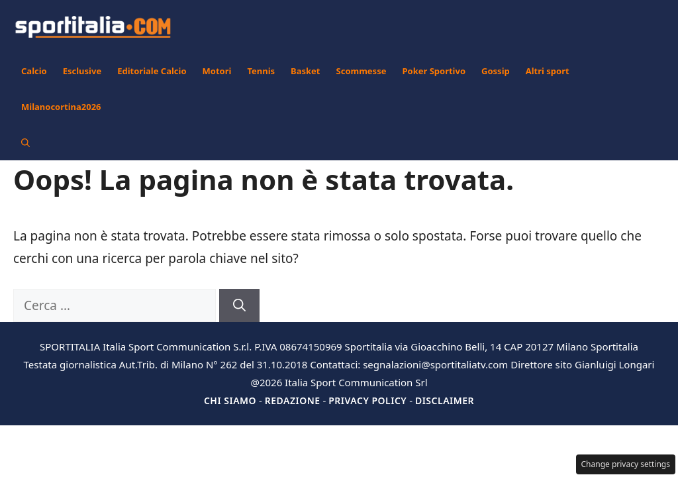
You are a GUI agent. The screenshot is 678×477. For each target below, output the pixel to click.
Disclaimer (444, 400)
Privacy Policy (367, 400)
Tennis (261, 71)
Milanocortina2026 (61, 107)
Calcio (34, 71)
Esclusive (82, 71)
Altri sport (547, 71)
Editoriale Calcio (151, 71)
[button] (25, 142)
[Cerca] (239, 306)
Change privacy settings (626, 464)
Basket (305, 71)
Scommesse (361, 71)
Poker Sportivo (433, 71)
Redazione (292, 400)
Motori (217, 71)
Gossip (495, 71)
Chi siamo (230, 400)
